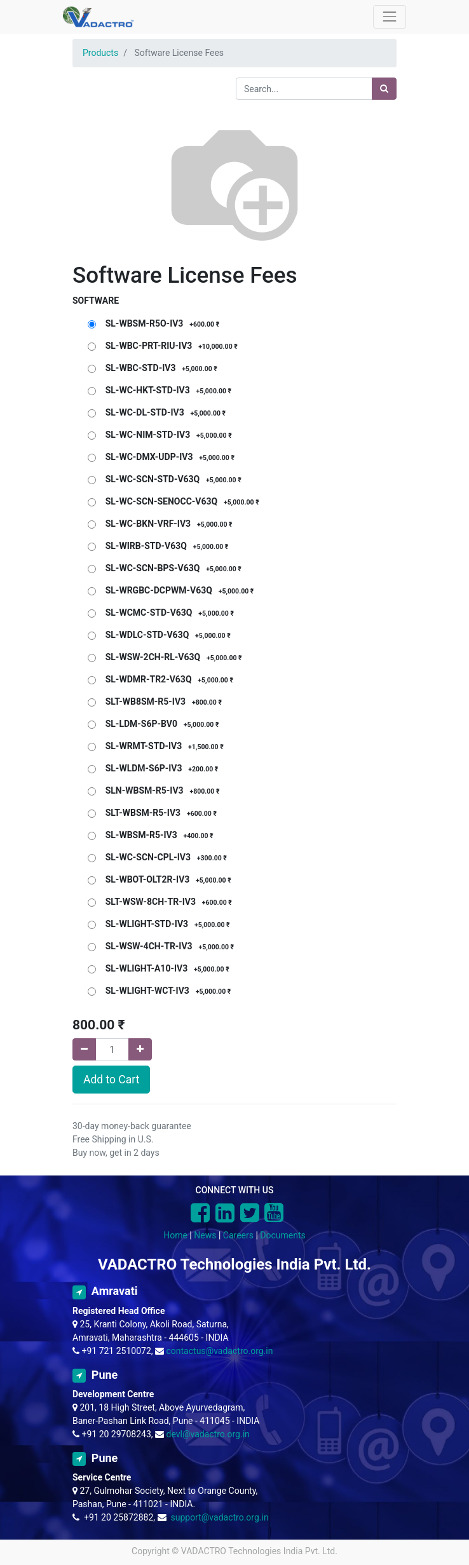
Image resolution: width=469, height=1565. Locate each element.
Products (100, 53)
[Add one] (140, 1049)
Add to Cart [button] (111, 1079)
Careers (238, 1235)
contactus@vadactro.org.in (220, 1351)
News (205, 1235)
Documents (282, 1235)
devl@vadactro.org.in (208, 1434)
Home (175, 1235)
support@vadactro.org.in (219, 1517)
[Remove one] (84, 1049)
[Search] (384, 89)
